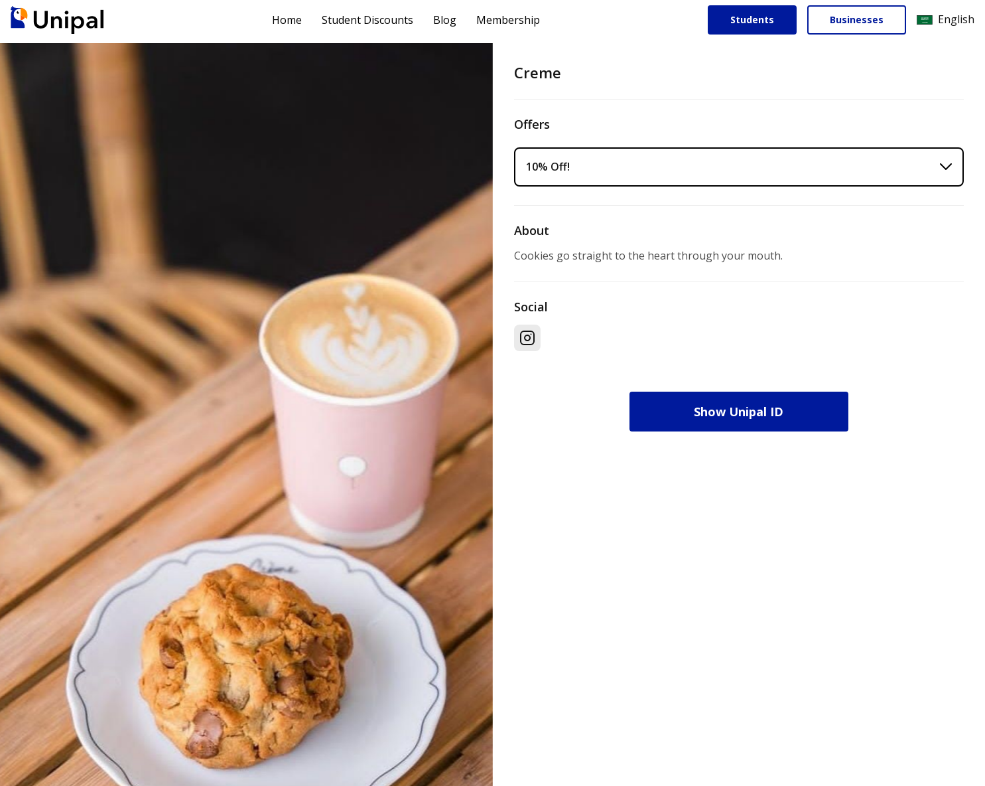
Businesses (857, 19)
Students (752, 19)
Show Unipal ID (738, 412)
